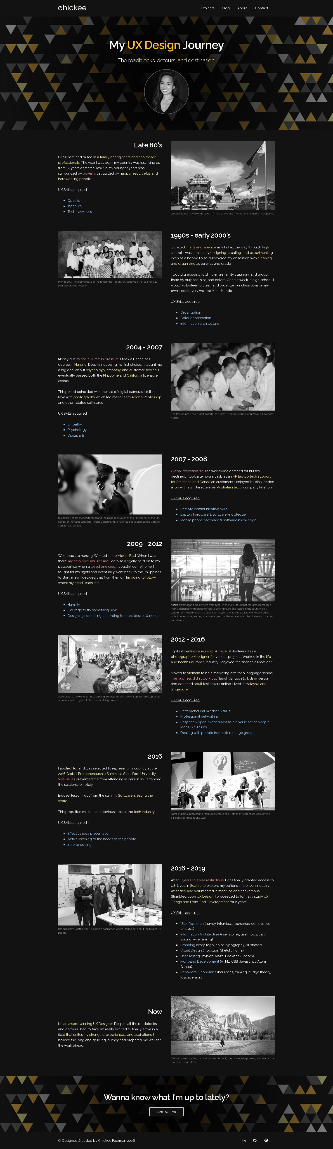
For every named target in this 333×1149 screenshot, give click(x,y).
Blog (226, 8)
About (242, 8)
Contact (261, 8)
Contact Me (166, 1111)
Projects (207, 8)
